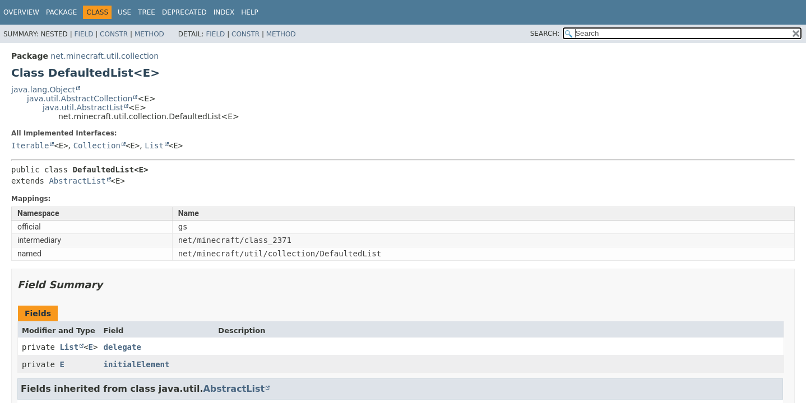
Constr (114, 34)
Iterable (30, 145)
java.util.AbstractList (83, 107)
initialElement (136, 364)
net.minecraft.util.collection (104, 55)
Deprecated (184, 12)
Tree (146, 12)
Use (124, 12)
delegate (122, 347)
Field (83, 34)
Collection (97, 145)
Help (249, 12)
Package (61, 12)
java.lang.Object (43, 89)
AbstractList (77, 180)
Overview (21, 12)
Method (149, 34)
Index (224, 12)
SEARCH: (545, 34)
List (154, 145)
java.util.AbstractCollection (79, 98)
